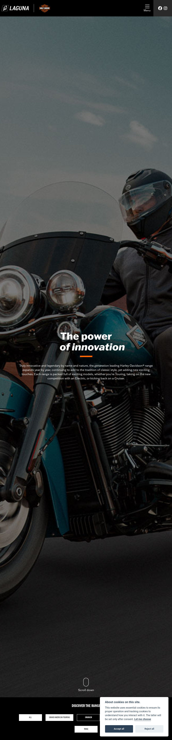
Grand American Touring (59, 717)
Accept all (119, 728)
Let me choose (142, 719)
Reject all (149, 728)
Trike (86, 729)
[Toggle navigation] (147, 8)
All (30, 717)
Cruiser (88, 717)
